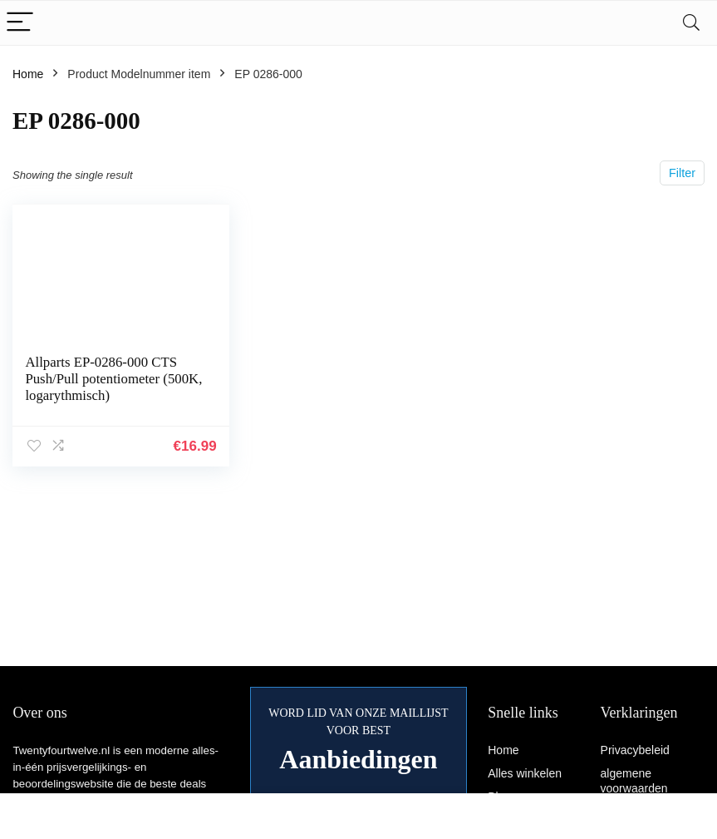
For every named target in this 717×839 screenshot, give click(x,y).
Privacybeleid (635, 750)
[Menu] (20, 23)
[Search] (691, 23)
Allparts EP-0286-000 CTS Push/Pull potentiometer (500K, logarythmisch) (113, 378)
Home (27, 74)
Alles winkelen (525, 773)
